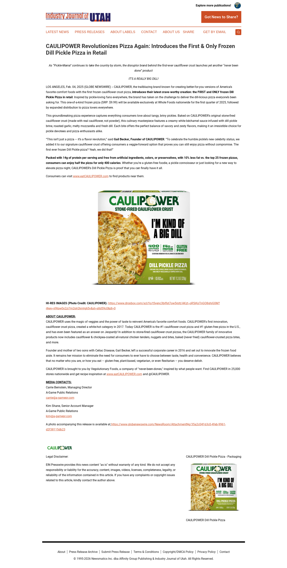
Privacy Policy (206, 552)
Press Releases (90, 32)
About (61, 552)
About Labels (122, 32)
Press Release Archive (83, 552)
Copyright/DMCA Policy (178, 552)
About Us (171, 32)
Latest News (57, 32)
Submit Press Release (115, 552)
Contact (149, 32)
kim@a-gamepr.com (59, 416)
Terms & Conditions (146, 552)
